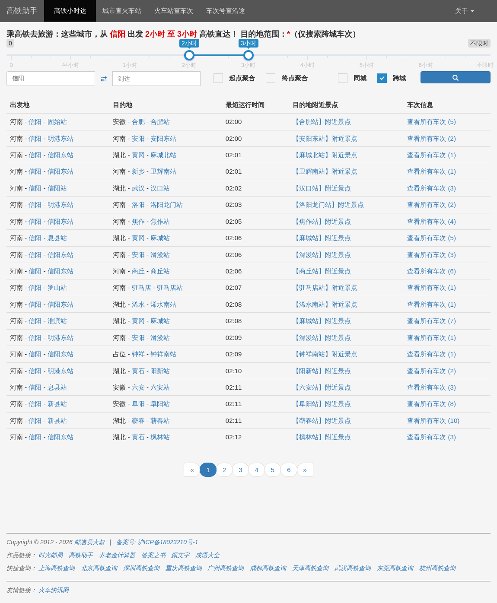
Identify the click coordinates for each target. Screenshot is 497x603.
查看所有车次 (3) (431, 188)
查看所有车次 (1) (431, 155)
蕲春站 (160, 420)
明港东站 (60, 138)
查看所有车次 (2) (431, 138)
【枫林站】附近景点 (322, 437)
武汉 (138, 188)
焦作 (138, 221)
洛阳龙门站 (166, 204)
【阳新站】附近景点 (322, 370)
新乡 (138, 171)
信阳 (35, 121)
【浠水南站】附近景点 (325, 304)
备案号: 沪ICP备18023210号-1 (157, 542)
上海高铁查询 (56, 568)
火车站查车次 (173, 10)
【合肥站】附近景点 (322, 121)
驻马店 (141, 287)
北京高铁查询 (99, 568)
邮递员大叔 (89, 542)
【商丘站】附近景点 (322, 271)
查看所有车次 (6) (431, 271)
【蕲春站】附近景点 (322, 420)
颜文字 (180, 555)
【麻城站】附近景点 (322, 237)
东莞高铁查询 (395, 568)
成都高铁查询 (268, 568)
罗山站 (57, 287)
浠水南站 (163, 304)
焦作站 (160, 221)
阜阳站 (160, 403)
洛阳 (138, 204)
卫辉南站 (163, 171)
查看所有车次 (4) (431, 221)
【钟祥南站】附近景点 (325, 354)
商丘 (138, 271)
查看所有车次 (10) (433, 420)
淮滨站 (57, 320)
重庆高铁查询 (184, 568)
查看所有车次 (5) (431, 121)
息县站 (57, 237)
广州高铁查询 (225, 568)
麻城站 (160, 237)
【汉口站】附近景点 (322, 188)
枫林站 (160, 437)
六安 (138, 387)
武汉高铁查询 (353, 568)
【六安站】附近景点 (322, 387)
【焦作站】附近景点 (322, 221)
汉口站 (160, 188)
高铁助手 (22, 10)
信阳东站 (60, 155)
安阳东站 (163, 138)
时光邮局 (50, 555)
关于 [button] (464, 10)
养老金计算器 (117, 555)
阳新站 (160, 370)
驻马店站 (170, 287)
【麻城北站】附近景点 (325, 155)
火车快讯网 (53, 590)
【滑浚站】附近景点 (322, 254)
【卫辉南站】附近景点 (325, 171)
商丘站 (160, 271)
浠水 (138, 304)
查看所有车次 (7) (431, 320)
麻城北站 (163, 155)
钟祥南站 (163, 354)
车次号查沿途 (225, 10)
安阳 (138, 138)
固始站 (57, 121)
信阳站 (57, 188)
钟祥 (138, 354)
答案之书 (153, 555)
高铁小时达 (70, 10)
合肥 (138, 121)
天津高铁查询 (310, 568)
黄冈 (138, 155)
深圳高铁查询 (141, 568)
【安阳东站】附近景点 (325, 138)
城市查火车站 (121, 10)
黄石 (138, 370)
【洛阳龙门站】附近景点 (328, 204)
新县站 (57, 403)
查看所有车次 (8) (431, 403)
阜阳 (138, 403)
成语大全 (207, 555)
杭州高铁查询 (437, 568)
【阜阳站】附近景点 (322, 403)
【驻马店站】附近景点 (325, 287)
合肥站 (160, 121)
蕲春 (138, 420)
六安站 (160, 387)
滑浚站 (160, 254)
